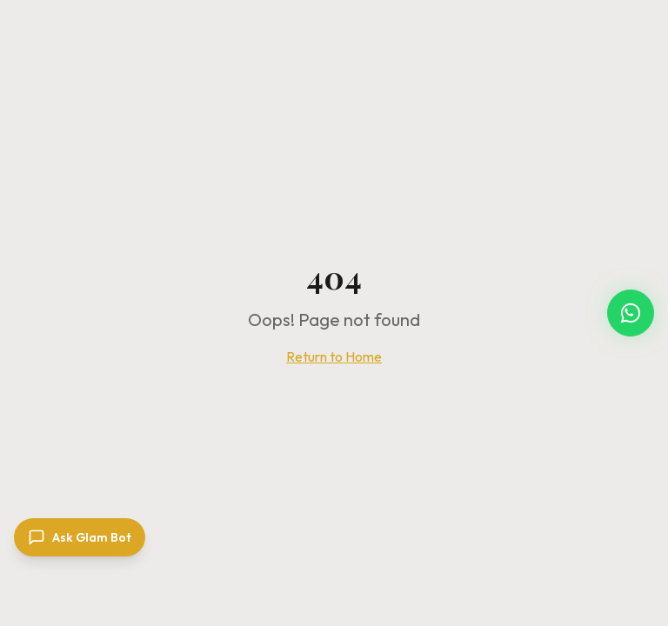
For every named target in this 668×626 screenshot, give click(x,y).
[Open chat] (79, 537)
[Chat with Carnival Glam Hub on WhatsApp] (630, 313)
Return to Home (334, 356)
